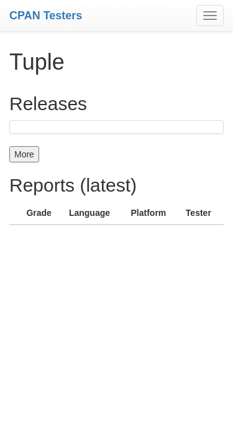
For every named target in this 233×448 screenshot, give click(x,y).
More (24, 154)
